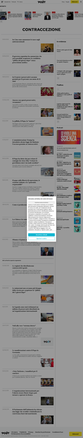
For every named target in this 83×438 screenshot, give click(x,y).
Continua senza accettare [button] (41, 202)
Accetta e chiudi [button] (41, 235)
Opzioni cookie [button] (41, 238)
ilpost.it (43, 228)
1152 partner (34, 226)
